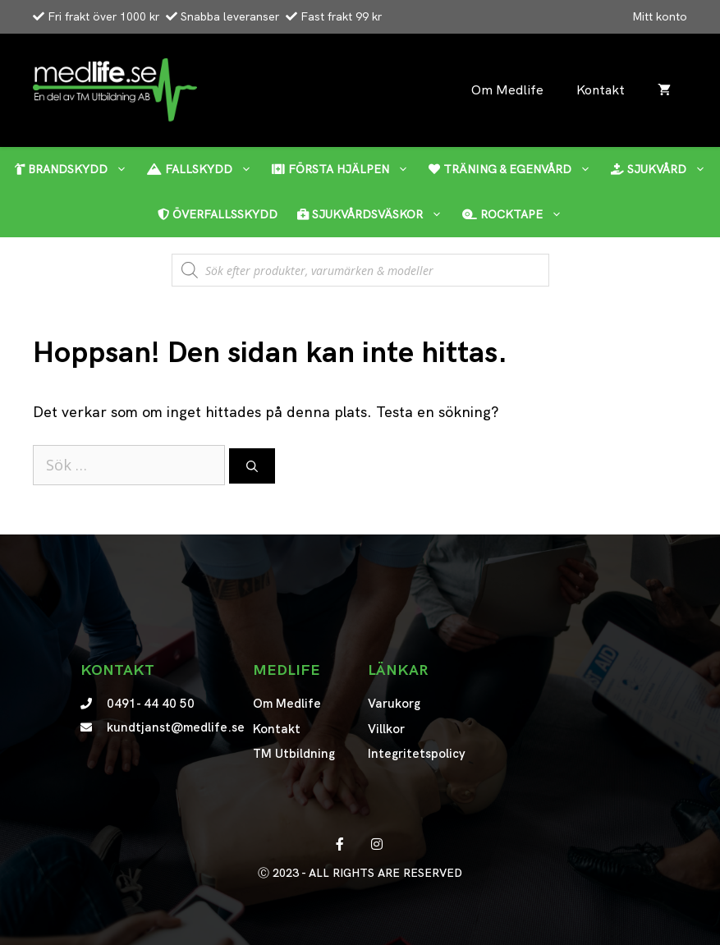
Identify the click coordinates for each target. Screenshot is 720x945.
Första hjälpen (345, 169)
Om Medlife (507, 90)
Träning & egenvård (515, 169)
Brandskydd (76, 169)
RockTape (517, 214)
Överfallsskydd (217, 214)
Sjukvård (663, 169)
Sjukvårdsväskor (374, 214)
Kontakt (600, 90)
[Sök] (252, 466)
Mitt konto (659, 16)
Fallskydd (204, 169)
